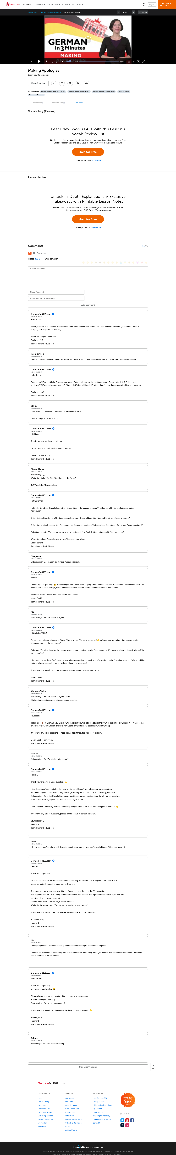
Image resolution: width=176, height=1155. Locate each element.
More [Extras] (79, 5)
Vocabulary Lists (44, 1105)
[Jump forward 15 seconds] (47, 61)
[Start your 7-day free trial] (127, 1096)
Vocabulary (52, 5)
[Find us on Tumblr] (122, 1121)
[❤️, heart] (142, 253)
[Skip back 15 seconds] (32, 61)
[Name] (56, 288)
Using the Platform (100, 1109)
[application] (88, 39)
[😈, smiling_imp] (137, 253)
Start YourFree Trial (167, 4)
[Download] (138, 61)
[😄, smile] (83, 253)
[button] (144, 4)
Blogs (67, 1123)
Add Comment (41, 301)
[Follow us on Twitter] (122, 1116)
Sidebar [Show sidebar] (144, 12)
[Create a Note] (70, 83)
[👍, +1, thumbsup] (146, 253)
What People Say (72, 1105)
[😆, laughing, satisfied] (108, 253)
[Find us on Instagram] (127, 1121)
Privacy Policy (116, 1148)
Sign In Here (96, 160)
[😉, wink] (117, 253)
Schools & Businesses (73, 1119)
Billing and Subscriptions (102, 1102)
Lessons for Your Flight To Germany (53, 91)
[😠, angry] (104, 253)
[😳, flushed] (88, 253)
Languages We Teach (73, 1116)
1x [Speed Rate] (54, 61)
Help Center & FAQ (100, 1094)
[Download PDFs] (78, 83)
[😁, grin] (92, 253)
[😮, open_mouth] (133, 253)
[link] (133, 12)
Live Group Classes (45, 1112)
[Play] (39, 61)
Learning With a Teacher (102, 1116)
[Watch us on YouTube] (127, 1116)
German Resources (45, 1116)
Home (40, 1094)
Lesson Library (33, 12)
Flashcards (42, 1102)
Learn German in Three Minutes (104, 91)
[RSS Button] (30, 253)
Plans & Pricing (71, 1109)
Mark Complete (38, 83)
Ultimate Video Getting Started (51, 12)
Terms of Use (128, 1148)
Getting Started (98, 1098)
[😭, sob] (121, 253)
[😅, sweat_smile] (112, 253)
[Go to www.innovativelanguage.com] (88, 1143)
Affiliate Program (71, 1126)
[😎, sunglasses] (100, 253)
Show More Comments (41, 1063)
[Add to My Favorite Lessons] (62, 83)
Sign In (152, 4)
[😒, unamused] (96, 253)
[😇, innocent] (125, 253)
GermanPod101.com (103, 1148)
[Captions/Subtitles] (129, 61)
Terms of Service (113, 1150)
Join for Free (88, 152)
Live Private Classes (45, 1109)
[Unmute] (63, 61)
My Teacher (67, 5)
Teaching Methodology (101, 1112)
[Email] (56, 294)
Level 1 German (123, 91)
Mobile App (42, 1123)
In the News (69, 1112)
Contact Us (97, 1119)
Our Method (69, 1094)
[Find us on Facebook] (132, 1116)
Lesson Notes (57, 103)
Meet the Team (71, 1102)
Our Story (69, 1098)
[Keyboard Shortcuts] (143, 61)
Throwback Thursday (36, 95)
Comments (79, 103)
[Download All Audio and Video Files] (86, 83)
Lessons (39, 5)
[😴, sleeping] (129, 253)
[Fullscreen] (133, 61)
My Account (97, 1105)
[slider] (68, 61)
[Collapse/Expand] (88, 245)
